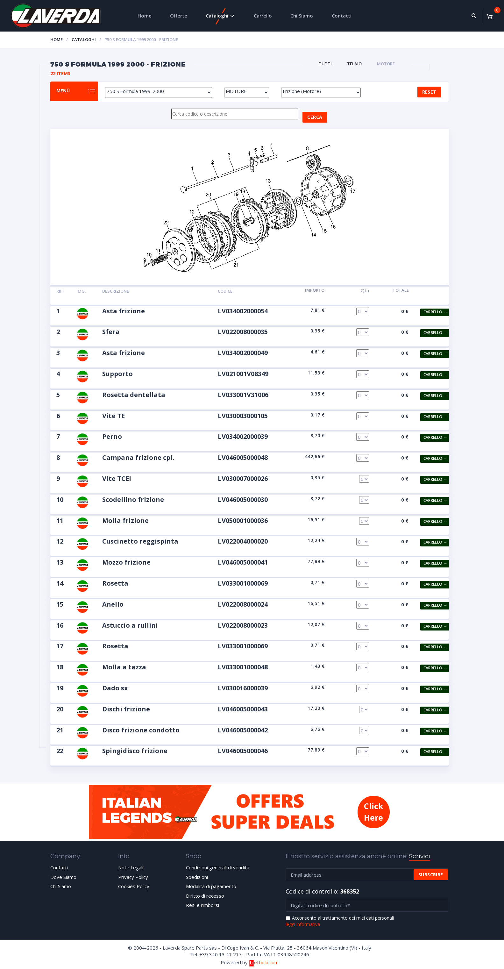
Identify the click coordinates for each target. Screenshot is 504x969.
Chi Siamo (301, 15)
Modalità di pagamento (211, 886)
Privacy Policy (133, 877)
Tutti (325, 64)
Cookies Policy (133, 886)
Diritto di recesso (205, 896)
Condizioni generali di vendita (217, 868)
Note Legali (130, 868)
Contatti (341, 15)
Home (145, 15)
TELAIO (354, 64)
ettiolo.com (264, 962)
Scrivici (419, 856)
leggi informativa (303, 925)
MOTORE (386, 64)
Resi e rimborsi (202, 905)
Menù (67, 92)
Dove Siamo (63, 877)
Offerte (178, 15)
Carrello (263, 15)
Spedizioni (197, 877)
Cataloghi (217, 15)
